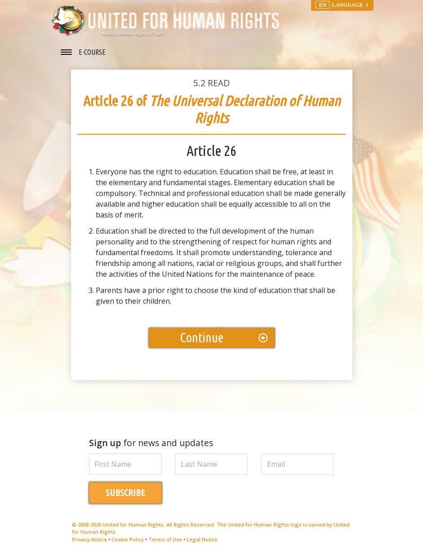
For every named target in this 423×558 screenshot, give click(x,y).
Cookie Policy (127, 539)
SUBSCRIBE (125, 492)
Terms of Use (165, 539)
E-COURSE (92, 52)
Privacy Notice (89, 539)
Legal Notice (202, 539)
